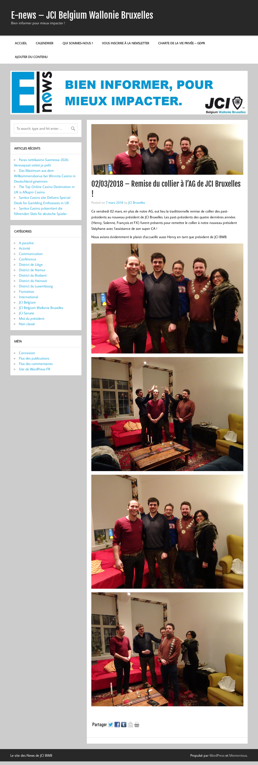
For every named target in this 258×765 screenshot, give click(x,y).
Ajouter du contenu (31, 57)
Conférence (27, 259)
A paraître (26, 243)
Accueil (21, 43)
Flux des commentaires (36, 363)
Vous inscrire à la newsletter (125, 43)
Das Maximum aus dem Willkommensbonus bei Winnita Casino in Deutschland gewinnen (45, 175)
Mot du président (31, 318)
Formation (26, 291)
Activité (24, 248)
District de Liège (31, 264)
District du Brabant (33, 275)
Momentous (238, 755)
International (28, 297)
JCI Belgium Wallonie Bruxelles (41, 307)
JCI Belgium (27, 302)
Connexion (27, 353)
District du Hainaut (33, 280)
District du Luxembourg (36, 286)
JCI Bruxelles (136, 202)
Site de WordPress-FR (34, 369)
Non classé (27, 324)
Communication (31, 253)
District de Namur (32, 270)
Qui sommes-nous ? (78, 43)
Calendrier (44, 43)
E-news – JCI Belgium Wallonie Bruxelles (82, 15)
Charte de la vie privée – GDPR (181, 43)
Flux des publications (34, 358)
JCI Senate (26, 313)
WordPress (216, 755)
